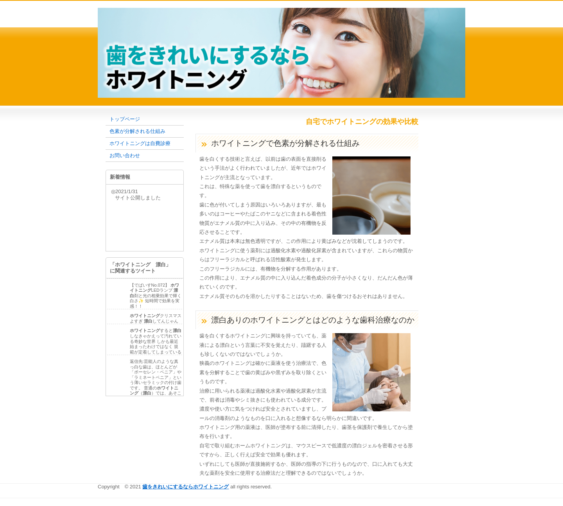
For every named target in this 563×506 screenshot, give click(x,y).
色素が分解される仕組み (137, 131)
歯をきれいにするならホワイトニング (185, 487)
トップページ (124, 119)
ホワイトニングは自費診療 (139, 143)
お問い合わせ (124, 155)
